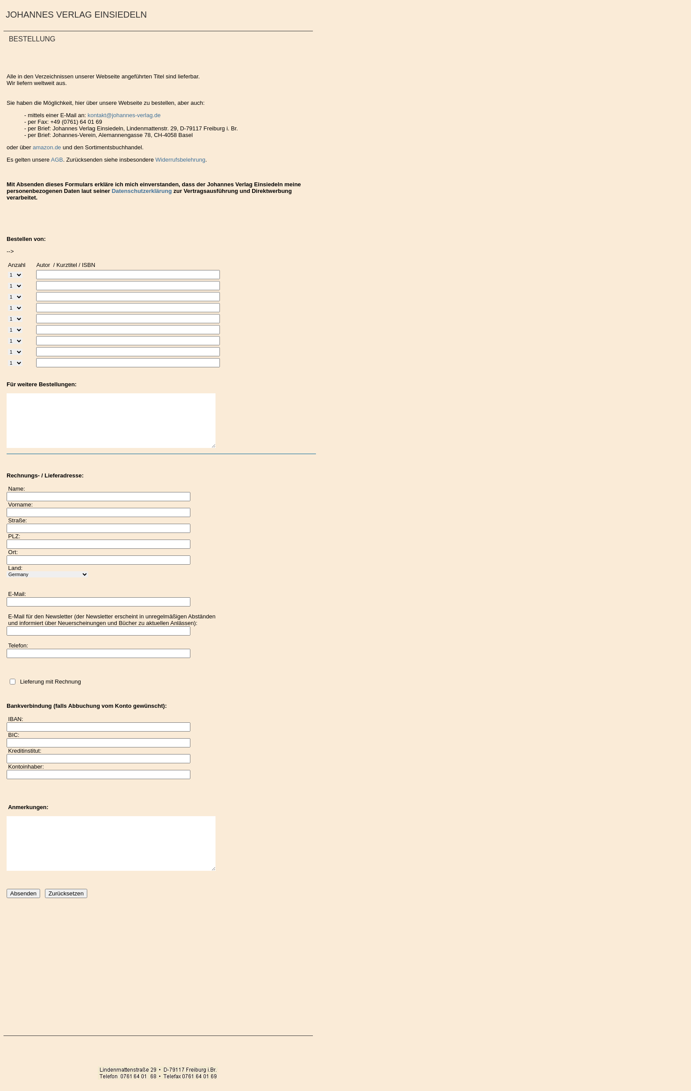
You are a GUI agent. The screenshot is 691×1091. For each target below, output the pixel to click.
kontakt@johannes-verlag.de (124, 115)
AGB (57, 159)
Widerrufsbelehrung (180, 159)
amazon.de (48, 147)
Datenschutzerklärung (141, 191)
